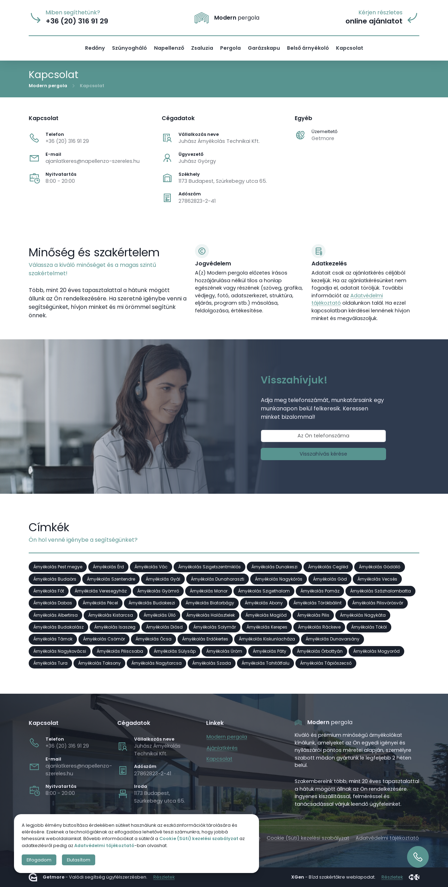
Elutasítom (78, 860)
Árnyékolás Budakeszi (151, 603)
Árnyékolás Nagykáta (363, 615)
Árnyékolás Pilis (313, 615)
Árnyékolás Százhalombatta (380, 591)
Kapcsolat (349, 47)
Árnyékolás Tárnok (52, 639)
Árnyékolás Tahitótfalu (265, 663)
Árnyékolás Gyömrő (158, 591)
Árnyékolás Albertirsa (55, 615)
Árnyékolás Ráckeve (319, 627)
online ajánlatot (373, 21)
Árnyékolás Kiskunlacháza (267, 639)
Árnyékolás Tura (50, 663)
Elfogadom (39, 860)
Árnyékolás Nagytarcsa (156, 663)
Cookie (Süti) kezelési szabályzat (308, 837)
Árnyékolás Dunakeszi (274, 567)
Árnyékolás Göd (330, 579)
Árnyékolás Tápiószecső (326, 663)
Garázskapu (264, 47)
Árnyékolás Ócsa (153, 639)
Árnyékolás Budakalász (58, 627)
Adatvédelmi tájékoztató (387, 837)
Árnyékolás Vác (151, 567)
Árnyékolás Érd (108, 567)
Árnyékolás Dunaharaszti (217, 579)
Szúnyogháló (129, 47)
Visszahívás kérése (323, 453)
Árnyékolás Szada (211, 663)
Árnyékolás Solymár (214, 627)
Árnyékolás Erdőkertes (205, 639)
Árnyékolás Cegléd (328, 567)
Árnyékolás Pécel (100, 603)
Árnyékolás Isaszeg (114, 627)
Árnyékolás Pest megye (57, 567)
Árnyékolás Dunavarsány (332, 639)
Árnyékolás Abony (264, 603)
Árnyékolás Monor (208, 591)
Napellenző (169, 47)
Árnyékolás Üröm (224, 651)
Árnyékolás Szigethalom (264, 591)
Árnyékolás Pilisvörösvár (377, 603)
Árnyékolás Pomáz (320, 591)
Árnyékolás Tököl (369, 627)
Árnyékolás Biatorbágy (210, 603)
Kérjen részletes (380, 12)
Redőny (95, 47)
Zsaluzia (202, 47)
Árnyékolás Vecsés (377, 579)
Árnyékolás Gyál (163, 579)
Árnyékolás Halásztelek (210, 615)
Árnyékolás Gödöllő (379, 567)
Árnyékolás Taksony (99, 663)
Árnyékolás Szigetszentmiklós (209, 567)
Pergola (230, 47)
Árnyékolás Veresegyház (101, 591)
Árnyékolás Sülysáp (175, 651)
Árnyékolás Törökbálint (317, 603)
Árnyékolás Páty (269, 651)
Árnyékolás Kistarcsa (110, 615)
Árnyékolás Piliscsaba (120, 651)
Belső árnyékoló (308, 47)
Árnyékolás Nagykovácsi (59, 651)
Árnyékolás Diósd (164, 627)
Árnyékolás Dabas (52, 603)
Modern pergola (48, 85)
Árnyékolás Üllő (160, 615)
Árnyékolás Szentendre (111, 579)
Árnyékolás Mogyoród (376, 651)
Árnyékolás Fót (48, 591)
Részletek (164, 877)
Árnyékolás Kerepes (266, 627)
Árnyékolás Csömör (104, 639)
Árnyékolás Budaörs (54, 579)
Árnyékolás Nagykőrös (278, 579)
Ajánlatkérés (222, 747)
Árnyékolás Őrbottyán (320, 651)
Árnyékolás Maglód (266, 615)
